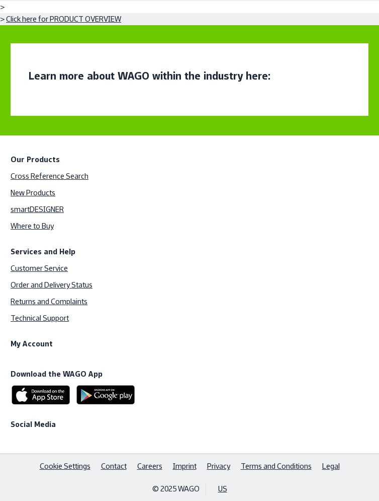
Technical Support (40, 318)
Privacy (218, 466)
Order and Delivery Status (51, 284)
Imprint (185, 466)
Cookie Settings (65, 466)
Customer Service (39, 268)
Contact (114, 466)
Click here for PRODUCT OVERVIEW (63, 19)
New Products (33, 192)
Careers (149, 466)
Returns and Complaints (49, 301)
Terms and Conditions (276, 466)
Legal (331, 466)
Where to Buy (32, 226)
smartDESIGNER (37, 209)
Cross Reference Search (49, 176)
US (222, 488)
